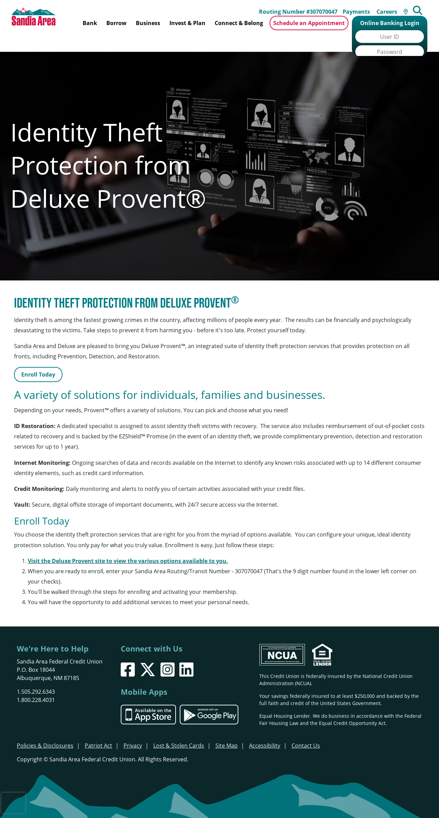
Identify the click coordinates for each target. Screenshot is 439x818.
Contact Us (306, 729)
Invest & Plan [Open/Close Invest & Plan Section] (187, 23)
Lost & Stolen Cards (178, 729)
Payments (361, 7)
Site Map (226, 729)
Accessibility (264, 729)
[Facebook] (128, 653)
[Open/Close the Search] (423, 6)
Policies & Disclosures (45, 729)
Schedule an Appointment (309, 23)
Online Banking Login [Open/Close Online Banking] (389, 23)
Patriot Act (98, 729)
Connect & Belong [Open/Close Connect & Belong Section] (239, 23)
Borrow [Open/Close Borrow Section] (116, 23)
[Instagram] (168, 653)
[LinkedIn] (186, 653)
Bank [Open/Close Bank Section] (90, 23)
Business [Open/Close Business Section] (148, 23)
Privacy (132, 729)
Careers (391, 7)
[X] (148, 653)
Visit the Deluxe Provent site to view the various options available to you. (128, 544)
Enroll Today (38, 358)
